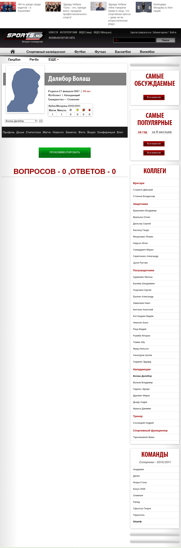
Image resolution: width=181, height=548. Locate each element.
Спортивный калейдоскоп (45, 51)
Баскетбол (123, 51)
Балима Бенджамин (144, 283)
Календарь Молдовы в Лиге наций (154, 7)
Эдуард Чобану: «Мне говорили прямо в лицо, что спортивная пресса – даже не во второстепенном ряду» (110, 13)
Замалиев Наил (141, 303)
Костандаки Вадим (143, 316)
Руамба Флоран (141, 335)
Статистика (33, 132)
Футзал (100, 51)
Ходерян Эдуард (142, 361)
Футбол (80, 51)
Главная (13, 51)
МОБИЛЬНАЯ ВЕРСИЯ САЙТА (62, 38)
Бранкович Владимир (145, 210)
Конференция (106, 132)
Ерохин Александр (143, 296)
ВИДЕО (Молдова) (102, 32)
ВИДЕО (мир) (85, 32)
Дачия (136, 476)
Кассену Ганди (141, 230)
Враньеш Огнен (141, 217)
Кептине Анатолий (143, 309)
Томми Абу (139, 342)
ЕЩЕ (52, 59)
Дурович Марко (141, 395)
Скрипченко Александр (145, 256)
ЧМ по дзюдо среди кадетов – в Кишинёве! (20, 7)
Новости (58, 132)
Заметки (71, 132)
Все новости (154, 97)
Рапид (136, 502)
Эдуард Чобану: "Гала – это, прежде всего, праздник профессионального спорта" (66, 10)
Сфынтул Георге (142, 508)
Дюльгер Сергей (142, 223)
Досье (20, 132)
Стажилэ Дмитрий (143, 189)
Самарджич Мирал (143, 249)
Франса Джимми (142, 408)
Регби (34, 59)
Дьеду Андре (140, 402)
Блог (120, 132)
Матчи (47, 132)
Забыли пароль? (161, 32)
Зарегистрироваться (140, 32)
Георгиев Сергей (142, 290)
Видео (91, 132)
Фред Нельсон (141, 348)
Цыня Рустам (140, 262)
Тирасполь (139, 515)
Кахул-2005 (139, 489)
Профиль (8, 132)
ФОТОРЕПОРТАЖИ (68, 32)
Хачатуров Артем (142, 355)
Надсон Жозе (140, 243)
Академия (138, 469)
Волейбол (147, 51)
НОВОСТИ (53, 32)
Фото (81, 132)
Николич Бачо (140, 322)
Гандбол (14, 59)
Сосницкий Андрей (143, 422)
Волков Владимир (143, 382)
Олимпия (138, 495)
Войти (173, 32)
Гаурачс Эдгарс (141, 389)
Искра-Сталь (140, 482)
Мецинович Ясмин (143, 236)
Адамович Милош (143, 277)
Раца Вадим (139, 329)
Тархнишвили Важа (143, 437)
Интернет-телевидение (24, 37)
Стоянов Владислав (144, 196)
